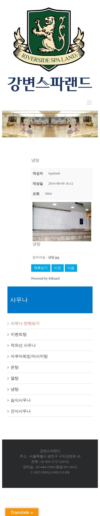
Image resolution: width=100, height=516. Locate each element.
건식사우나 (21, 411)
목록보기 (41, 268)
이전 (57, 268)
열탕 (15, 378)
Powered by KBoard (45, 278)
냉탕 (15, 389)
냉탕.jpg (53, 257)
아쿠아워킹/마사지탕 (29, 356)
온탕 (15, 367)
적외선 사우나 (23, 345)
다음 (70, 268)
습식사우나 (21, 400)
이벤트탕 (19, 334)
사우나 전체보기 (25, 323)
